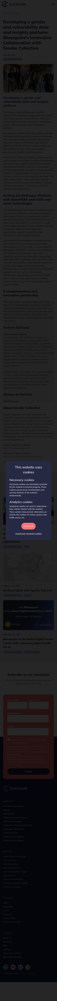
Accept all (28, 526)
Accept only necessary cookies (28, 533)
